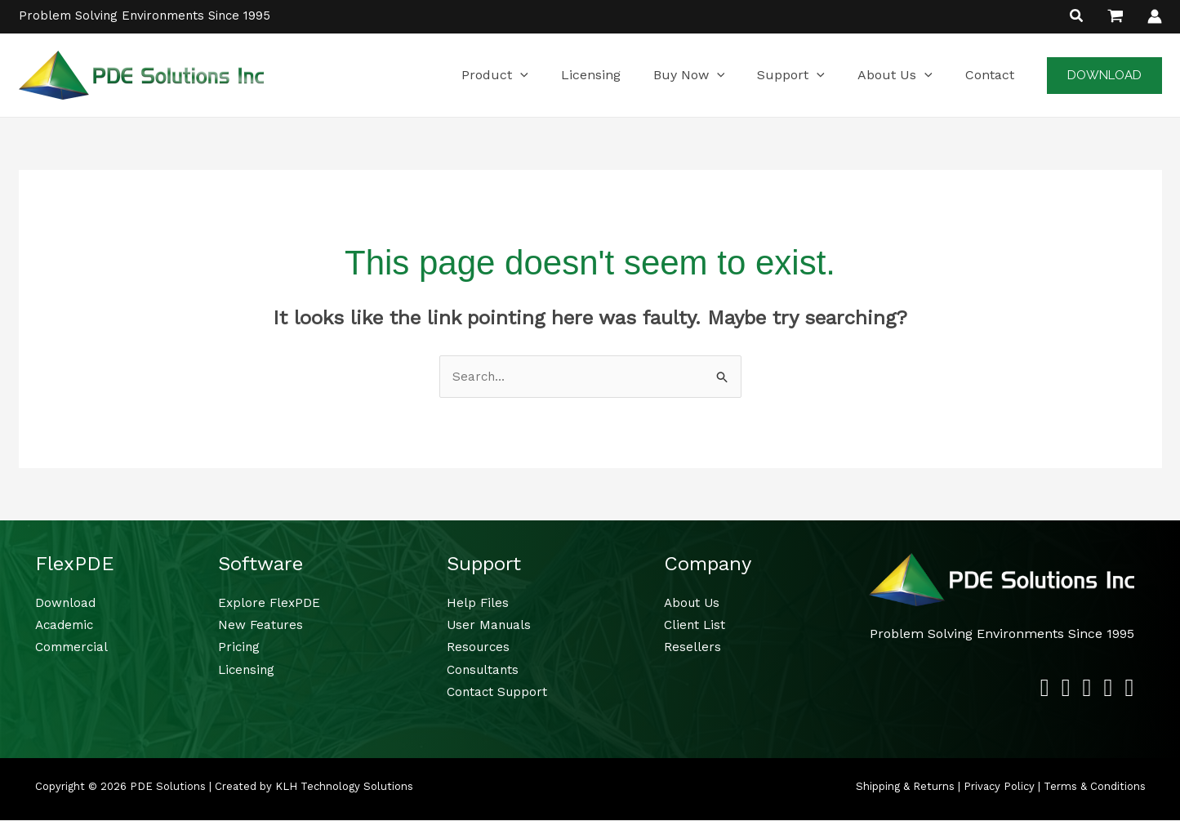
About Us (693, 603)
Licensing (248, 670)
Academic (66, 625)
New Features (261, 625)
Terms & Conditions (1095, 787)
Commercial (74, 648)
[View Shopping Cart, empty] (1116, 16)
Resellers (692, 648)
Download (66, 603)
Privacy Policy (999, 787)
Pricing (239, 648)
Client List (696, 625)
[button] (1077, 17)
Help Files (478, 603)
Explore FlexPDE (270, 603)
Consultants (485, 670)
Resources (479, 648)
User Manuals (490, 625)
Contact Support (499, 692)
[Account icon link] (1154, 16)
